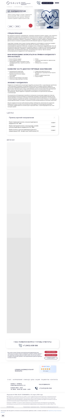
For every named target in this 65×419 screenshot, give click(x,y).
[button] (51, 352)
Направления (18, 6)
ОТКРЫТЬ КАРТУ (51, 358)
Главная (9, 6)
